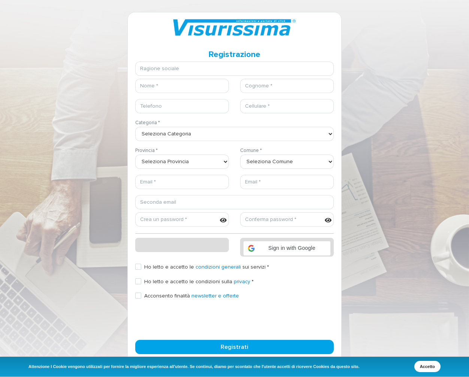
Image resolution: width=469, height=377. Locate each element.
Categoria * (147, 123)
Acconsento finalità (191, 296)
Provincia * (146, 150)
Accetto (427, 366)
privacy (242, 281)
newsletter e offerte (215, 296)
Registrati (234, 347)
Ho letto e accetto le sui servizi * (206, 267)
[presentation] (192, 319)
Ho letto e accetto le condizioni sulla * (199, 281)
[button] (287, 248)
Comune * (251, 150)
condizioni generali (218, 267)
